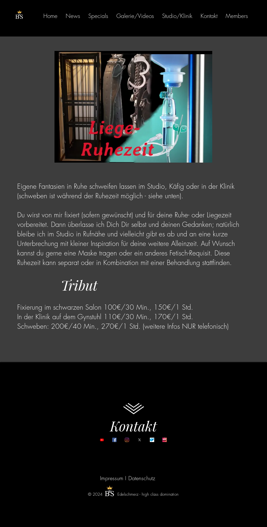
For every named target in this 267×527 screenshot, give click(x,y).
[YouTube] (102, 440)
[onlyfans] (152, 440)
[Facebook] (114, 440)
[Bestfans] (164, 440)
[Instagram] (127, 440)
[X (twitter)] (139, 440)
